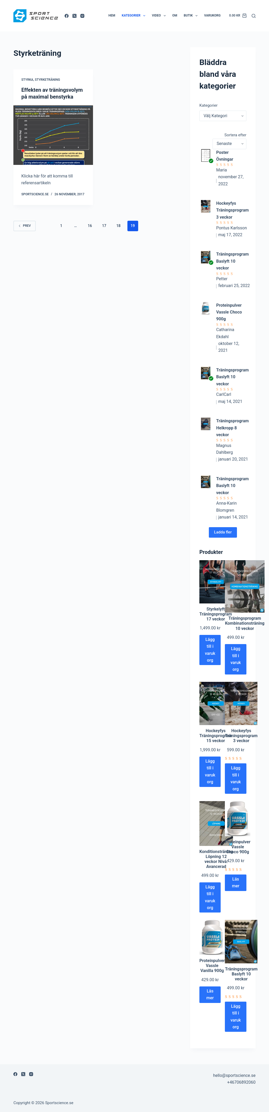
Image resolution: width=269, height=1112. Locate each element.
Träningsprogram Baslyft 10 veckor (232, 261)
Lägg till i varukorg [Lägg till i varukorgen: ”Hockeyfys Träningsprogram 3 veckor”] (235, 778)
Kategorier (135, 16)
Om (174, 15)
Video (160, 16)
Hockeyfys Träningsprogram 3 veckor (232, 210)
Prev (24, 226)
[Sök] (254, 16)
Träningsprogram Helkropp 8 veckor (232, 427)
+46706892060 (241, 1082)
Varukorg (212, 15)
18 (118, 226)
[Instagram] (82, 16)
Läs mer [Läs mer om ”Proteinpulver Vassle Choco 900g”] (235, 882)
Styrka (27, 80)
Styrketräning (47, 80)
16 (90, 226)
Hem (111, 15)
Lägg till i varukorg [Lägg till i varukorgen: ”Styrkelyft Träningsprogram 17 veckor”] (210, 650)
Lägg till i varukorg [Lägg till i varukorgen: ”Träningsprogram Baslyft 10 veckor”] (235, 1016)
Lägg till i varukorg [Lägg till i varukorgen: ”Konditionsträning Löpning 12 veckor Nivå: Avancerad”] (210, 897)
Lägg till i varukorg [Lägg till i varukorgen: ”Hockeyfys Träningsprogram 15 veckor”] (210, 771)
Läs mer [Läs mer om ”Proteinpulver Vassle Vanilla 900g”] (210, 994)
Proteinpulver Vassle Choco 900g (229, 312)
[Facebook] (67, 16)
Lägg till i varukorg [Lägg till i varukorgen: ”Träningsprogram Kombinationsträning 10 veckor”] (235, 659)
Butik (192, 16)
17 (104, 226)
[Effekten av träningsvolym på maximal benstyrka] (53, 135)
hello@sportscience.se (234, 1075)
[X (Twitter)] (74, 16)
